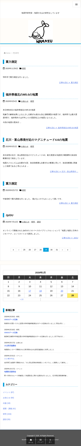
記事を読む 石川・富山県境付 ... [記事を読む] (64, 171)
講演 (39, 222)
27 (35, 250)
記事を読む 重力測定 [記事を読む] (68, 82)
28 (41, 250)
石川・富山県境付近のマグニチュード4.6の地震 (37, 139)
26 (30, 250)
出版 (6, 403)
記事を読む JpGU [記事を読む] (70, 238)
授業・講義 (9, 409)
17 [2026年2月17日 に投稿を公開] (30, 291)
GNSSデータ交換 (10, 319)
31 (57, 250)
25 (24, 250)
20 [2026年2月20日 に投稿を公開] (62, 291)
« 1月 (22, 299)
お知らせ (24, 101)
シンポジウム (9, 359)
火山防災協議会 (10, 346)
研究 (24, 68)
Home (8, 53)
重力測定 (11, 61)
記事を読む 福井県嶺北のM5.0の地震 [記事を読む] (62, 128)
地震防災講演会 (10, 372)
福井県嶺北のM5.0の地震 (22, 94)
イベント (8, 392)
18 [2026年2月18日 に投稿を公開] (40, 291)
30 (51, 250)
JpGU (9, 215)
